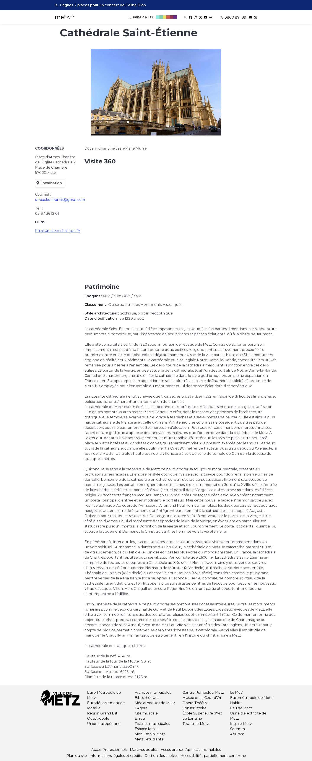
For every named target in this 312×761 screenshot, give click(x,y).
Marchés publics (144, 750)
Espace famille (147, 729)
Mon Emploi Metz (150, 734)
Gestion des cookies (161, 756)
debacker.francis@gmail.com (60, 200)
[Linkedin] (211, 17)
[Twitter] (201, 17)
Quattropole (98, 718)
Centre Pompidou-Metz (203, 692)
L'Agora (141, 708)
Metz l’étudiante (149, 739)
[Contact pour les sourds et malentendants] (255, 17)
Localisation (49, 183)
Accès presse (172, 750)
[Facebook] (191, 17)
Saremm (237, 729)
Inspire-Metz (241, 724)
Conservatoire (194, 708)
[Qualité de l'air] (153, 17)
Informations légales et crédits (115, 756)
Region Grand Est (102, 713)
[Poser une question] (251, 17)
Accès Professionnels (109, 750)
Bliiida (140, 718)
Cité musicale (146, 713)
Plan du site (76, 756)
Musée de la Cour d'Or (201, 698)
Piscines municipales (152, 724)
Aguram (237, 734)
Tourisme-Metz (195, 724)
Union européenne (103, 724)
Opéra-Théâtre (195, 703)
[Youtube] (206, 17)
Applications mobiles (203, 750)
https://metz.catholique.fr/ (57, 231)
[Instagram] (196, 17)
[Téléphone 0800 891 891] (234, 17)
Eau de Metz (241, 708)
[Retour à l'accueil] (60, 698)
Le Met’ (236, 692)
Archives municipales (153, 692)
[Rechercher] (186, 17)
